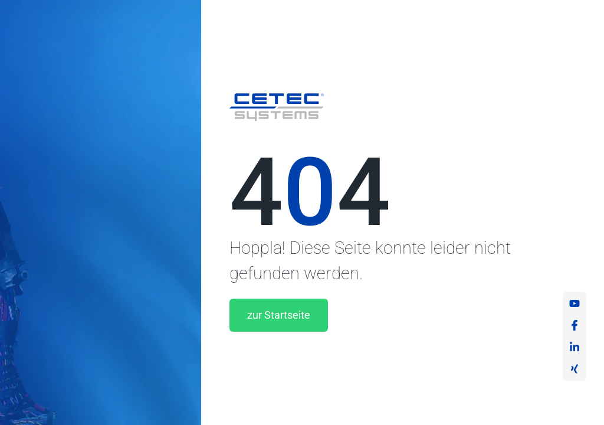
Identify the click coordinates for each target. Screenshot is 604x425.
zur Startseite (278, 315)
